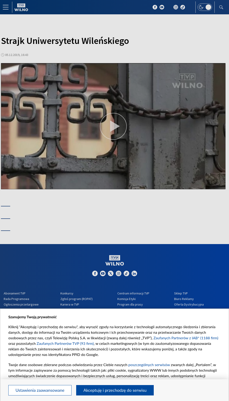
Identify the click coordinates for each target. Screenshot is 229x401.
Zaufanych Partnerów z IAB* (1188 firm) (186, 338)
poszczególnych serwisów (149, 364)
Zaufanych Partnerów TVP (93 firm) (65, 343)
